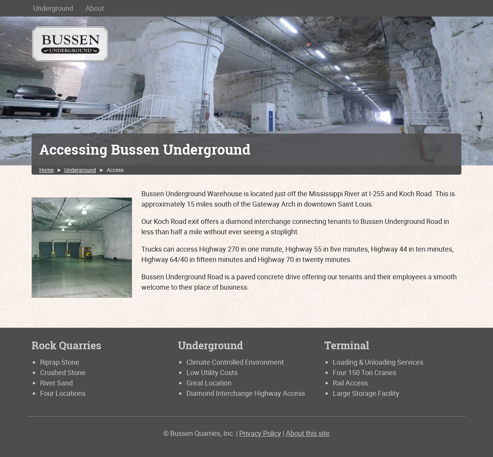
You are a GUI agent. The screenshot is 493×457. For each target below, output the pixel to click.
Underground (53, 8)
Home (46, 169)
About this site (308, 433)
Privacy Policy (260, 433)
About (95, 8)
